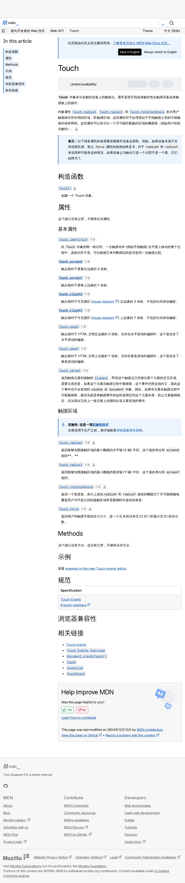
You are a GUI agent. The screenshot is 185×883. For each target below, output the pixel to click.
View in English (130, 52)
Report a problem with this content (130, 735)
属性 (8, 58)
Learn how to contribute (78, 718)
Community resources (80, 813)
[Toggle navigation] (180, 23)
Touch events (76, 645)
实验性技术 (100, 425)
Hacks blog (133, 842)
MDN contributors (150, 730)
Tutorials (130, 827)
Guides (129, 820)
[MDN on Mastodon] (27, 786)
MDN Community (76, 806)
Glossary (130, 835)
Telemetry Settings (88, 857)
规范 (8, 77)
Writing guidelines (76, 820)
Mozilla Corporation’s (25, 866)
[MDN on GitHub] (5, 786)
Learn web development (142, 813)
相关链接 (11, 90)
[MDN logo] (11, 766)
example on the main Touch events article (95, 568)
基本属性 (67, 229)
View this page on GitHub (79, 735)
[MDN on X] (20, 786)
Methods (11, 64)
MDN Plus (10, 835)
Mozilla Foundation (92, 866)
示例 (8, 71)
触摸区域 (67, 411)
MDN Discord (74, 827)
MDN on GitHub (76, 835)
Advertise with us (15, 827)
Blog (6, 813)
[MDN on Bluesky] (12, 786)
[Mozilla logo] (16, 857)
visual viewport (103, 301)
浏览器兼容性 (15, 84)
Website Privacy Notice (51, 857)
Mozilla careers (14, 820)
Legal (114, 857)
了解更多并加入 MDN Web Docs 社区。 (142, 43)
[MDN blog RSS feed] (34, 786)
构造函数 (11, 52)
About (7, 806)
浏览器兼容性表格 (129, 430)
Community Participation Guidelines (150, 857)
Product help (13, 842)
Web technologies (137, 806)
